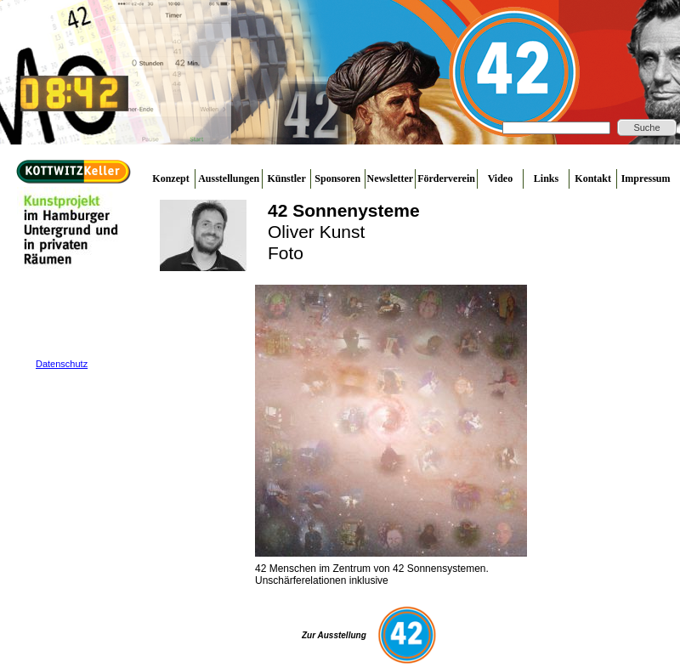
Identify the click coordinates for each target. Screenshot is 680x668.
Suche (646, 127)
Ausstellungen (228, 178)
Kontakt (593, 178)
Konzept (170, 178)
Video (500, 178)
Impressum (646, 178)
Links (546, 178)
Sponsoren (337, 178)
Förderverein (446, 178)
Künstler (286, 178)
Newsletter (390, 178)
